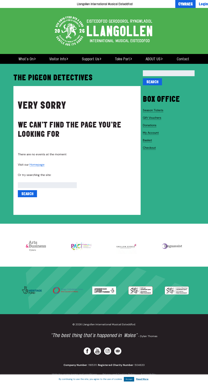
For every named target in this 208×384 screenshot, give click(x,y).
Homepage (37, 164)
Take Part (122, 59)
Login (203, 4)
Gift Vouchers (152, 118)
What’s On (26, 59)
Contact (183, 59)
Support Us (90, 59)
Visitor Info (57, 59)
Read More (142, 379)
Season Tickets (153, 110)
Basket (147, 140)
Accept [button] (129, 379)
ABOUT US (153, 59)
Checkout (149, 148)
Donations (149, 125)
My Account (151, 133)
